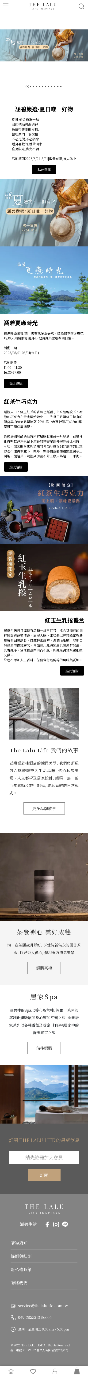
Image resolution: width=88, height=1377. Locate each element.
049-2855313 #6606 (35, 1317)
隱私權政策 (21, 1269)
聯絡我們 (19, 1283)
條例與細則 (21, 1256)
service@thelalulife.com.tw (43, 1305)
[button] (27, 86)
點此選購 (44, 169)
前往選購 (44, 1048)
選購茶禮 (44, 968)
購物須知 (19, 1243)
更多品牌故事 (44, 808)
